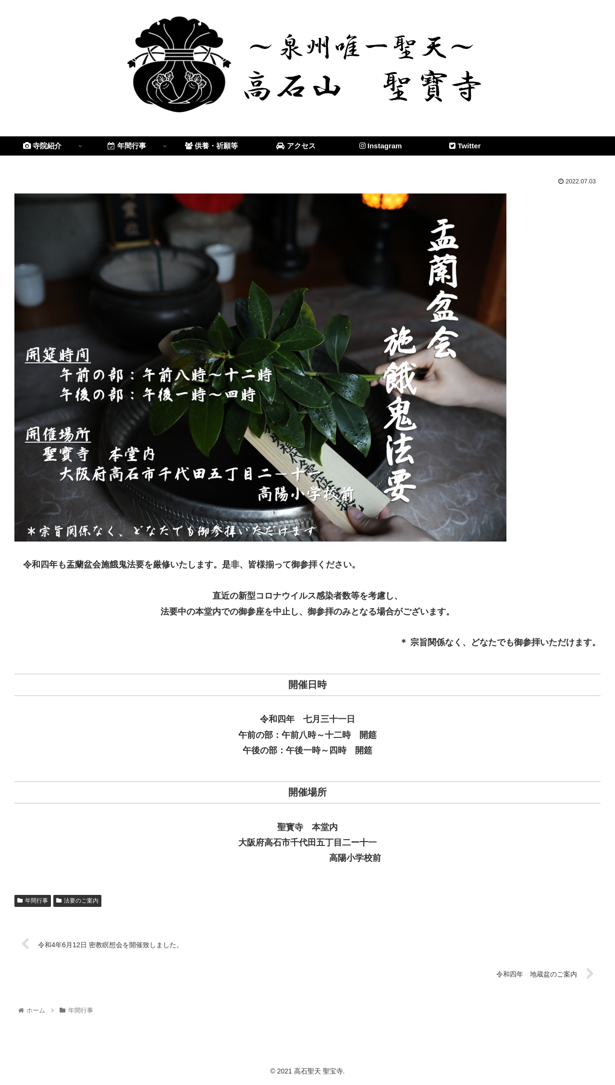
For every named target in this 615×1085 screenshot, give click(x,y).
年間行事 (32, 900)
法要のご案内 (77, 900)
